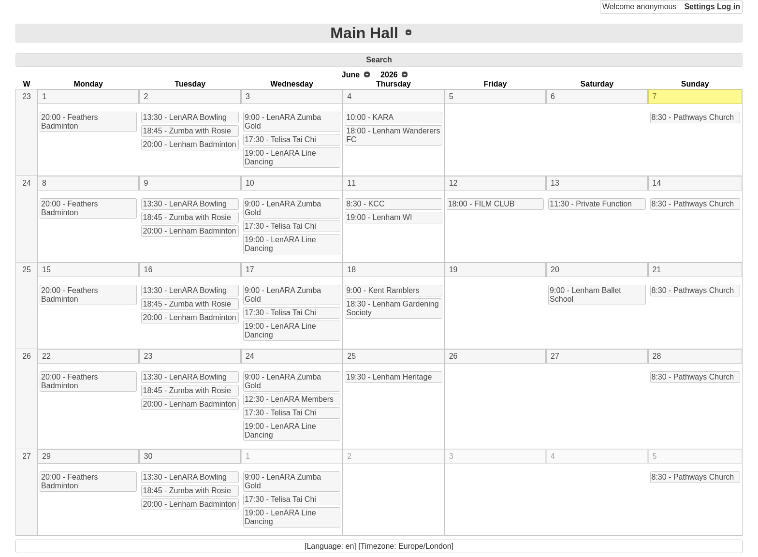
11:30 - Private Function (591, 204)
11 (351, 183)
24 (26, 183)
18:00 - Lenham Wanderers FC (393, 135)
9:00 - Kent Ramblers (382, 290)
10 (250, 183)
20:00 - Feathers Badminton (69, 121)
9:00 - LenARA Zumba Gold (283, 121)
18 (351, 269)
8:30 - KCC (365, 204)
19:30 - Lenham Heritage (389, 377)
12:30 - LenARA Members (289, 399)
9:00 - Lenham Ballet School (585, 294)
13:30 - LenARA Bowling (184, 117)
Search (379, 60)
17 (250, 269)
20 (555, 269)
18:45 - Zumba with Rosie (187, 131)
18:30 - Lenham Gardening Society (392, 308)
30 (148, 456)
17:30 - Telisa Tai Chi (280, 139)
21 (657, 269)
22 (46, 356)
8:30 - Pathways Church (693, 117)
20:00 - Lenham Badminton (189, 144)
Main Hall (364, 33)
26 (26, 356)
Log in (728, 6)
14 (657, 183)
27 (555, 356)
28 (657, 356)
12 (453, 183)
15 (46, 269)
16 (148, 269)
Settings (699, 6)
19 (453, 269)
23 (26, 96)
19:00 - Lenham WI (379, 217)
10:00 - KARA (370, 117)
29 (46, 456)
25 (26, 269)
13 (555, 183)
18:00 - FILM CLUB (481, 204)
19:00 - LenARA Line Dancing (280, 157)
